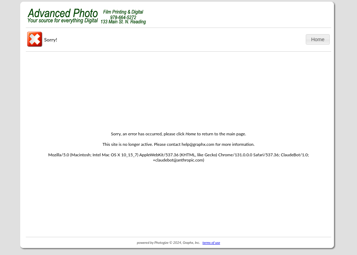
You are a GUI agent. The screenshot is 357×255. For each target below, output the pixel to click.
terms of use (211, 242)
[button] (318, 39)
